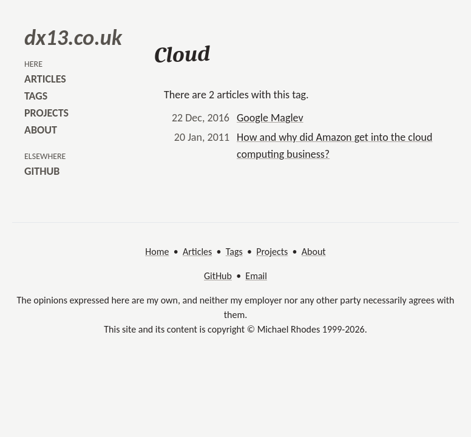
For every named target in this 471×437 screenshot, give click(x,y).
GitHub (218, 276)
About (314, 251)
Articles (197, 251)
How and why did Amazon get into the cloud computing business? (334, 145)
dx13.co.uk (73, 37)
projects (46, 113)
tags (35, 96)
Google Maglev (270, 117)
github (41, 171)
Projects (272, 251)
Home (157, 251)
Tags (234, 251)
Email (256, 276)
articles (45, 79)
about (40, 130)
